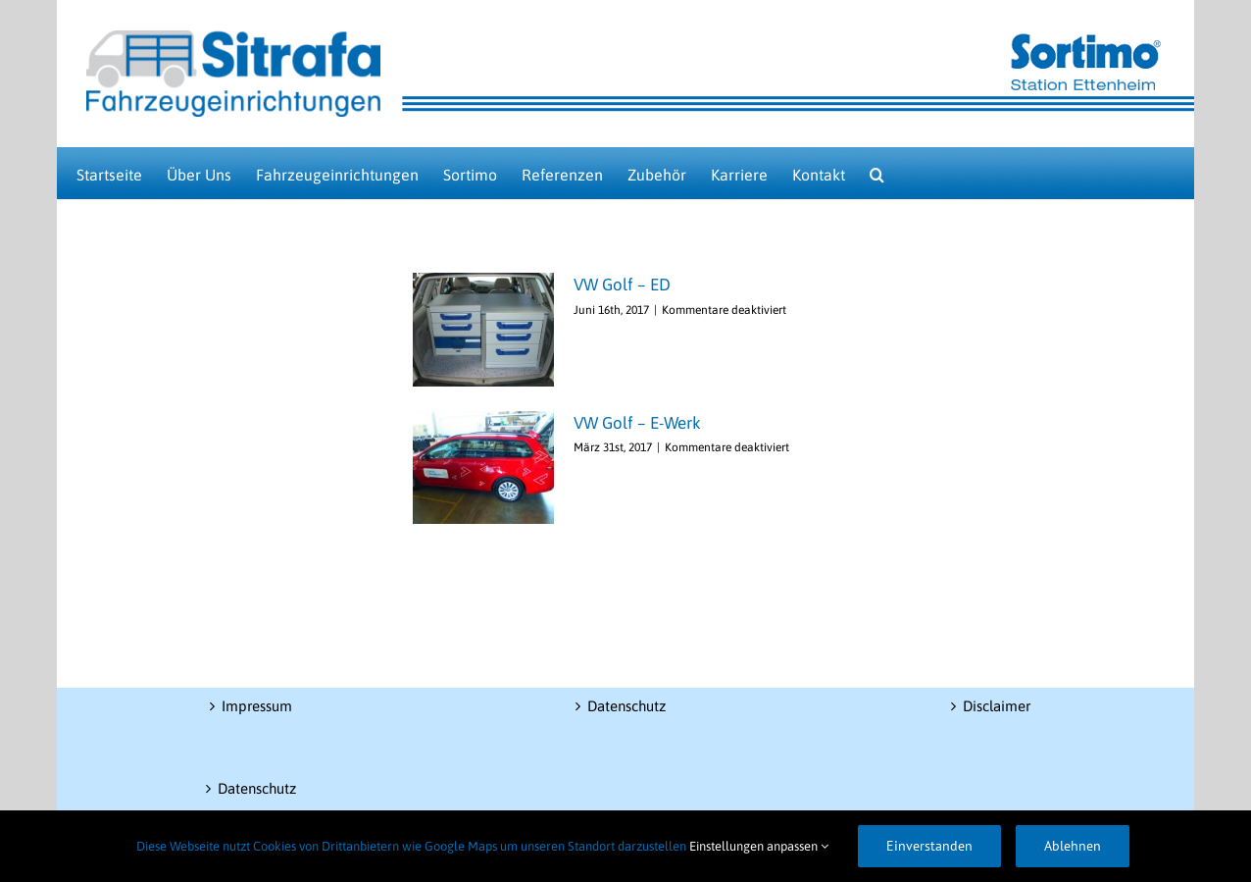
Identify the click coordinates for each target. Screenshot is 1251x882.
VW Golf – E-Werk (637, 423)
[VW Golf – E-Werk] (483, 468)
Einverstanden (929, 846)
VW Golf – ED (622, 284)
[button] (877, 173)
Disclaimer (996, 706)
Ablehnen (1072, 846)
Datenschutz (257, 788)
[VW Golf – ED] (483, 330)
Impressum (257, 706)
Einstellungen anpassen (758, 846)
